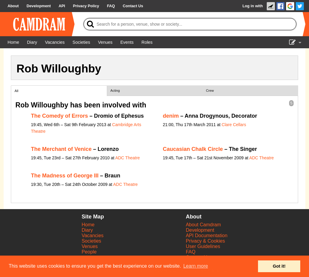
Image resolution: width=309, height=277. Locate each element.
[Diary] (32, 42)
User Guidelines (203, 246)
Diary (87, 230)
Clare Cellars (234, 124)
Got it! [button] (279, 266)
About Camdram (203, 224)
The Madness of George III (65, 176)
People (89, 251)
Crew (210, 90)
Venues (89, 246)
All (16, 91)
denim (171, 116)
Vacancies (92, 235)
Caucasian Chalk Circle (193, 149)
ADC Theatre (127, 157)
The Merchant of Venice (61, 149)
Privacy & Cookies (205, 241)
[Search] (190, 24)
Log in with (252, 6)
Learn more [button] (195, 266)
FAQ (191, 251)
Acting (115, 90)
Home (87, 224)
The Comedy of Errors (59, 116)
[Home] (13, 42)
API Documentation (207, 235)
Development (200, 230)
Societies (91, 241)
